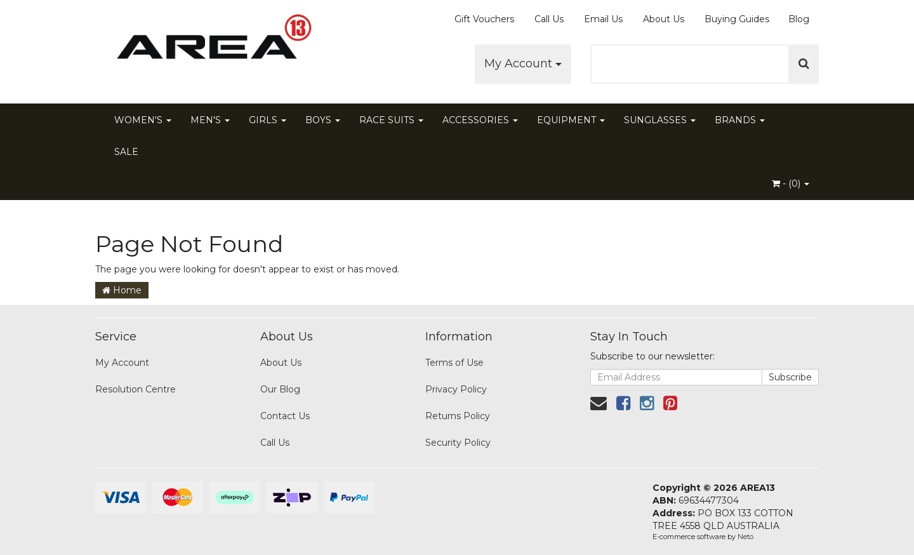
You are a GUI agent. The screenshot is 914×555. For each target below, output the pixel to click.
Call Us (549, 19)
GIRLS (267, 120)
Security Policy (458, 442)
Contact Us (285, 416)
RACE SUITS (391, 120)
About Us (663, 19)
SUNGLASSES (660, 120)
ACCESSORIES (480, 120)
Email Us (603, 19)
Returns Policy (457, 416)
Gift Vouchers (484, 19)
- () (790, 183)
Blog (798, 19)
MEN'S (210, 120)
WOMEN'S (142, 120)
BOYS (322, 120)
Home (122, 290)
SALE (126, 151)
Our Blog (280, 389)
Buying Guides (737, 19)
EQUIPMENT (571, 120)
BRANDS (740, 120)
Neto (745, 536)
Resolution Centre (135, 389)
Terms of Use (454, 362)
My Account (523, 63)
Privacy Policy (456, 389)
